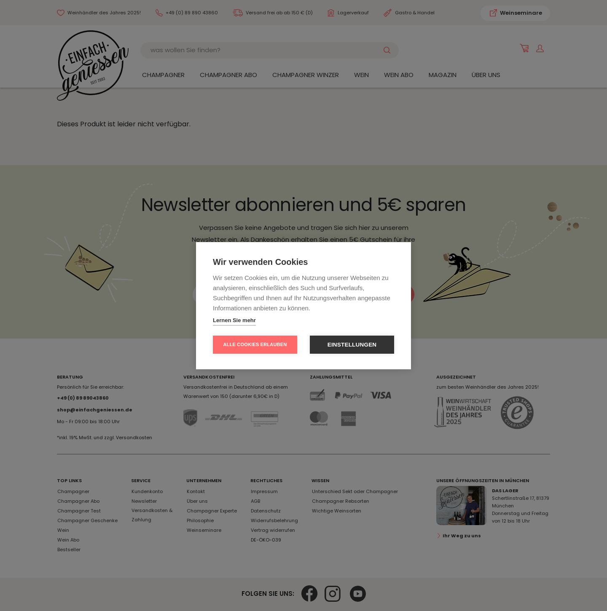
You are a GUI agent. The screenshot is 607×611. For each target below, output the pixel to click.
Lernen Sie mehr (234, 320)
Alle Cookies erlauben (255, 344)
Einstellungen (352, 345)
